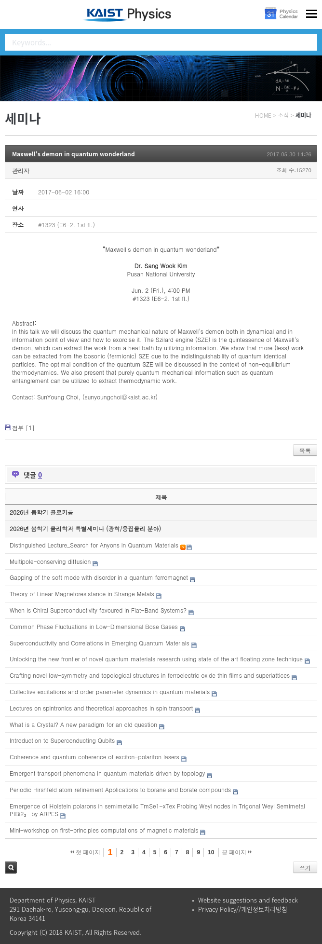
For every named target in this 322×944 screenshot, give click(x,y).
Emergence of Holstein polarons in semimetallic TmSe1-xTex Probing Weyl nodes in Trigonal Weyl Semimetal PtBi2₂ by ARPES (157, 810)
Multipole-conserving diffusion (50, 561)
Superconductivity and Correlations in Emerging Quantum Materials (99, 643)
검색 (11, 868)
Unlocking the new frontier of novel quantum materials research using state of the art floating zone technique (156, 659)
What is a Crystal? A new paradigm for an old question (83, 724)
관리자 (20, 170)
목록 (305, 450)
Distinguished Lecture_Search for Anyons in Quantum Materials (94, 545)
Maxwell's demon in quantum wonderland (73, 154)
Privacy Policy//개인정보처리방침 (242, 909)
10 (211, 852)
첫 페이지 (85, 852)
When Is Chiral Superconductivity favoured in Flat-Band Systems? (98, 610)
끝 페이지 (237, 852)
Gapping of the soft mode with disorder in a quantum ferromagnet (99, 577)
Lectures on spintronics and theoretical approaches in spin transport (101, 708)
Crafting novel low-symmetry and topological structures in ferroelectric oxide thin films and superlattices (150, 675)
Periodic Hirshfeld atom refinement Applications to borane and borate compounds (120, 789)
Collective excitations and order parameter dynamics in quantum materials (110, 691)
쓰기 (305, 867)
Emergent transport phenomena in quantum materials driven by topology (107, 773)
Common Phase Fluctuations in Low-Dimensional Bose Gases (94, 626)
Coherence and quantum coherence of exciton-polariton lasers (94, 756)
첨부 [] (23, 428)
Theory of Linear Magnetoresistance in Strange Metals (82, 593)
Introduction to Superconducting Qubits (62, 740)
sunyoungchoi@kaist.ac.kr (119, 397)
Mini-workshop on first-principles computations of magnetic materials (104, 830)
